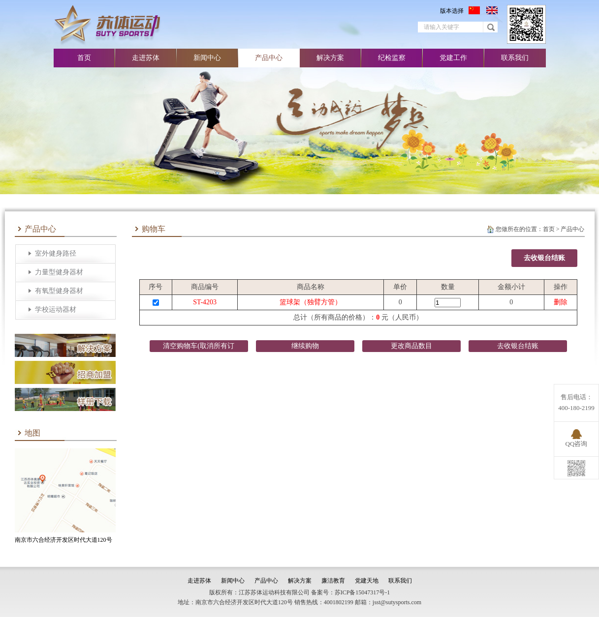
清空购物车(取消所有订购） (198, 347)
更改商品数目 (411, 346)
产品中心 (269, 57)
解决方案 (330, 57)
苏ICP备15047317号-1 (362, 592)
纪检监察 (392, 57)
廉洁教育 (333, 580)
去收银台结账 (544, 258)
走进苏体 (145, 57)
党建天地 (366, 580)
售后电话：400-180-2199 (576, 402)
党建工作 (453, 57)
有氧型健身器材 (59, 290)
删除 (560, 302)
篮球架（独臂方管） (311, 302)
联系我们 (515, 57)
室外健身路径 (55, 253)
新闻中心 (207, 57)
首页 (84, 57)
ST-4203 (205, 302)
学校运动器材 (55, 309)
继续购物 (305, 346)
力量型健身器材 (59, 272)
